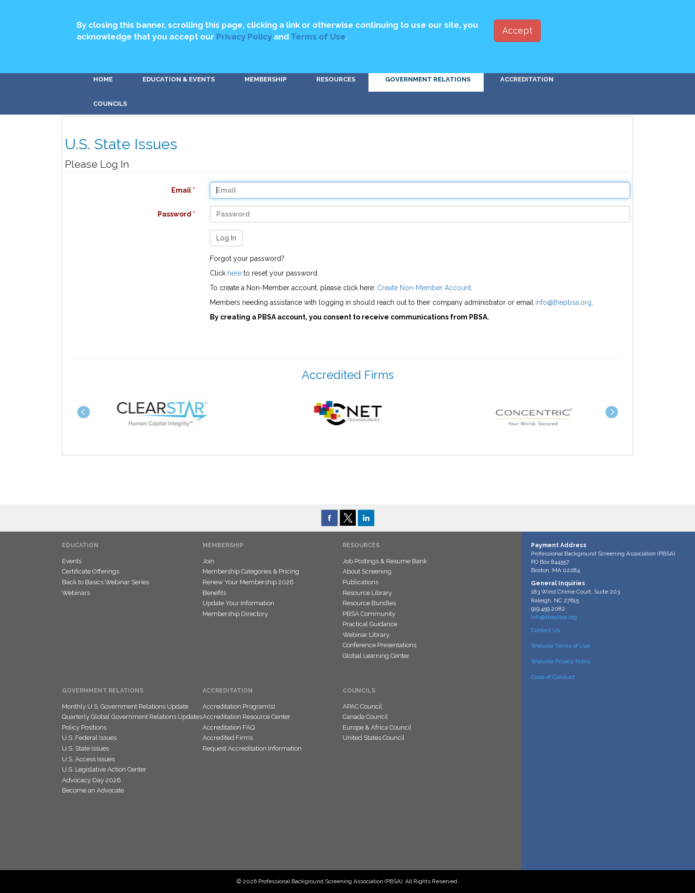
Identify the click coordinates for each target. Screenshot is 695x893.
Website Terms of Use (560, 645)
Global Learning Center (376, 655)
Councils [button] (110, 103)
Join (208, 561)
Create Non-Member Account (424, 288)
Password (125, 214)
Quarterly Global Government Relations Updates (132, 716)
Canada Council (365, 716)
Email (125, 190)
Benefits (214, 592)
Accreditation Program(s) (239, 706)
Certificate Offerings (90, 571)
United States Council (374, 737)
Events (72, 561)
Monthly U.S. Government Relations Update (125, 706)
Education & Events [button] (179, 79)
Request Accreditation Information (252, 748)
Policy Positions (84, 727)
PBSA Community (369, 613)
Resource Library (367, 592)
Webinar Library (366, 634)
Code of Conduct (553, 677)
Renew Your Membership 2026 (248, 582)
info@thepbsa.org (563, 302)
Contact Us (545, 630)
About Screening (367, 571)
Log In (226, 238)
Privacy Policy (244, 36)
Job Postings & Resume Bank (385, 561)
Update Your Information (238, 603)
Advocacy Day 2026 (91, 780)
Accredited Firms (228, 737)
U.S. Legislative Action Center (104, 769)
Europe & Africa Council (377, 727)
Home (103, 79)
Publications (360, 582)
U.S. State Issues (85, 748)
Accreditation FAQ (229, 727)
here (234, 273)
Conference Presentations (379, 645)
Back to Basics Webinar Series (105, 582)
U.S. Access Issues (88, 759)
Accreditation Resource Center (246, 716)
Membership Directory (235, 613)
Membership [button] (265, 79)
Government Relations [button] (427, 79)
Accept (517, 30)
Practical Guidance (370, 624)
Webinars (76, 592)
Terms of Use (318, 36)
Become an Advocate (93, 790)
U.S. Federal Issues (89, 737)
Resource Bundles (369, 603)
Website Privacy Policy (561, 661)
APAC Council (362, 706)
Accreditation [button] (526, 79)
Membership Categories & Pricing (251, 571)
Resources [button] (335, 79)
